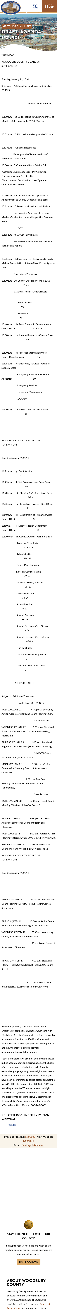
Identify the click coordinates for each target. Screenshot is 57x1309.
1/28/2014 (28, 1140)
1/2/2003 (30, 1136)
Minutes (12, 1124)
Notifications (28, 1261)
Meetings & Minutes (16, 26)
